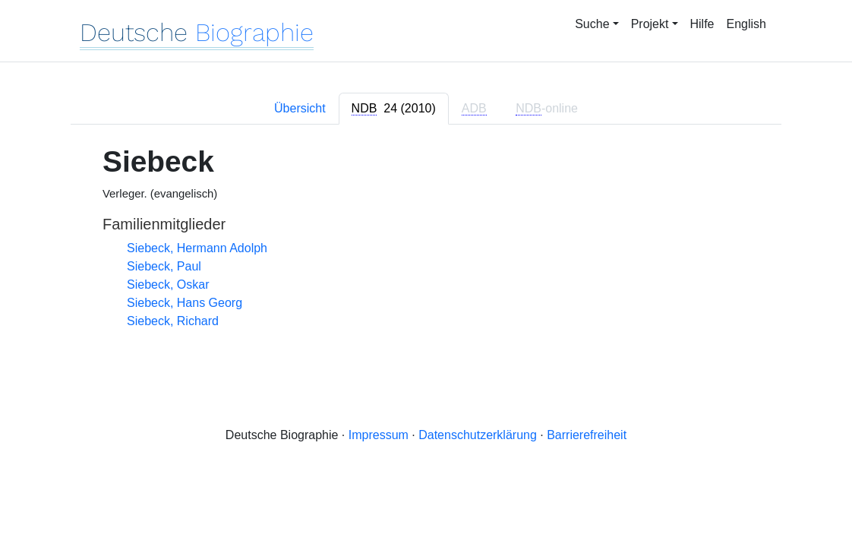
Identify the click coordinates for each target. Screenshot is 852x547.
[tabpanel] (426, 237)
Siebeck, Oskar (168, 284)
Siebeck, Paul (164, 266)
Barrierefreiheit (586, 434)
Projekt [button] (650, 23)
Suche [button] (592, 23)
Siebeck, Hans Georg (184, 302)
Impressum (379, 434)
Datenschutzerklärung (477, 434)
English (746, 23)
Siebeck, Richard (173, 321)
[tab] (394, 109)
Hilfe (702, 23)
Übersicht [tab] (300, 108)
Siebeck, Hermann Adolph (197, 248)
